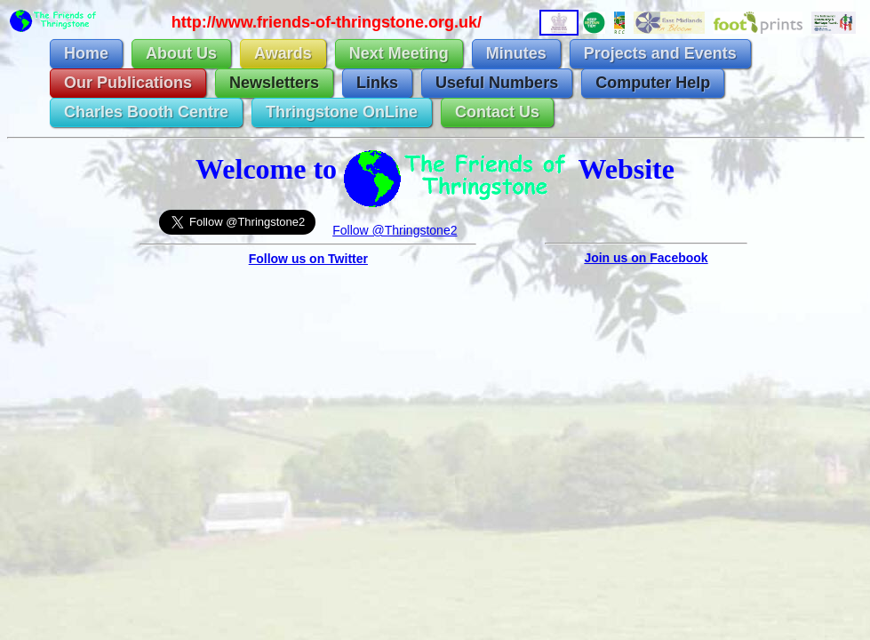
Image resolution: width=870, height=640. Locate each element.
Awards (283, 53)
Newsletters (274, 83)
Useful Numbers (496, 83)
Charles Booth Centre (146, 112)
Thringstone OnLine (342, 112)
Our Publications (128, 83)
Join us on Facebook (645, 258)
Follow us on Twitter (308, 259)
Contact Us (497, 112)
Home (86, 53)
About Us (181, 53)
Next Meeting (399, 53)
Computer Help (652, 83)
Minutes (516, 53)
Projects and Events (660, 53)
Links (377, 83)
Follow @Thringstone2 (394, 230)
